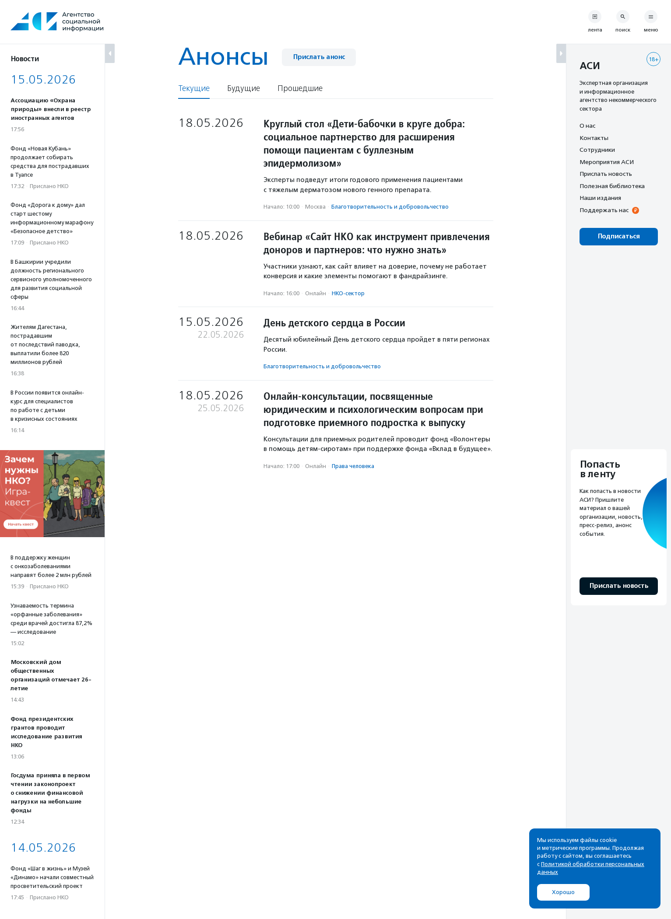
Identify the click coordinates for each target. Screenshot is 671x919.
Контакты (594, 137)
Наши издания (600, 197)
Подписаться (618, 236)
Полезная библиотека (612, 185)
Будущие (243, 88)
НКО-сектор (348, 293)
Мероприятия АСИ (607, 161)
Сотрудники (597, 149)
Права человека (353, 466)
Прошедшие (300, 88)
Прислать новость (606, 173)
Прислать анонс (319, 57)
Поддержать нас (604, 209)
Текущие (194, 88)
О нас (587, 125)
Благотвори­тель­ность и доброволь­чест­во (390, 206)
